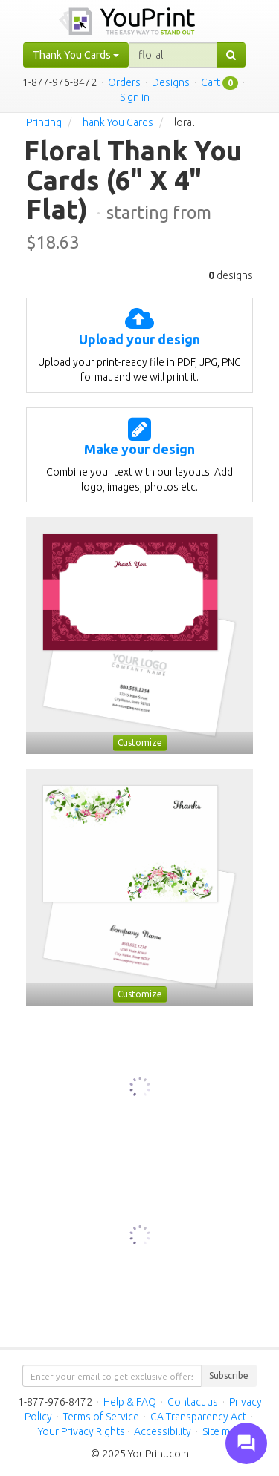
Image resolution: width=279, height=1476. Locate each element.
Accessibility (162, 1431)
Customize (140, 742)
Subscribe (228, 1375)
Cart (210, 82)
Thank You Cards (115, 122)
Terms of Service (101, 1417)
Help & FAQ (129, 1402)
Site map (221, 1431)
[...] (173, 55)
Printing (44, 122)
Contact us (192, 1402)
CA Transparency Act (198, 1417)
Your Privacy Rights (81, 1431)
